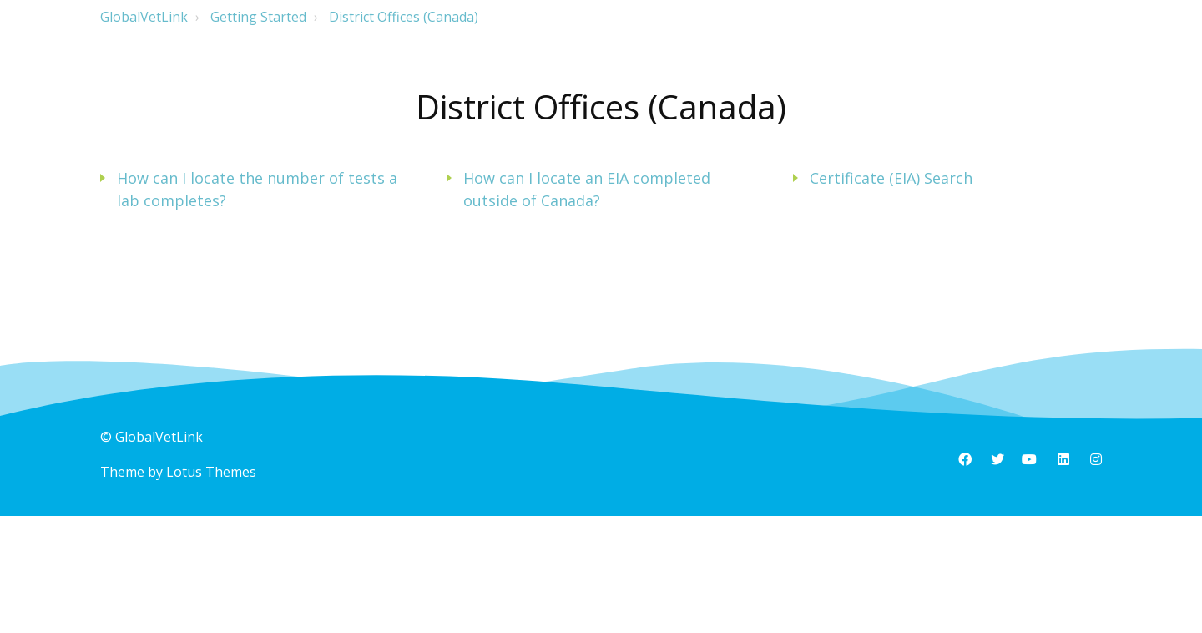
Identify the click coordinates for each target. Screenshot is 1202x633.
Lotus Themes (211, 472)
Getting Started (258, 17)
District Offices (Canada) (403, 17)
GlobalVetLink (144, 17)
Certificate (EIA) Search (891, 178)
